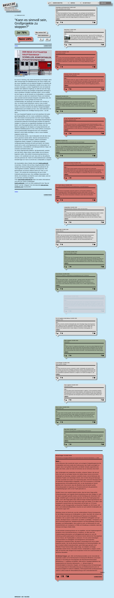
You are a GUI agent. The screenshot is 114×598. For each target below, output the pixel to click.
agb (22, 596)
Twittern (16, 45)
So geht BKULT (91, 3)
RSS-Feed (26, 596)
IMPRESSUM (18, 596)
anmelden (103, 3)
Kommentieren (48, 45)
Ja (40, 39)
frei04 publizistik (43, 163)
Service (76, 3)
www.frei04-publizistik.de (25, 179)
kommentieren (98, 576)
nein (47, 39)
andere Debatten (61, 3)
